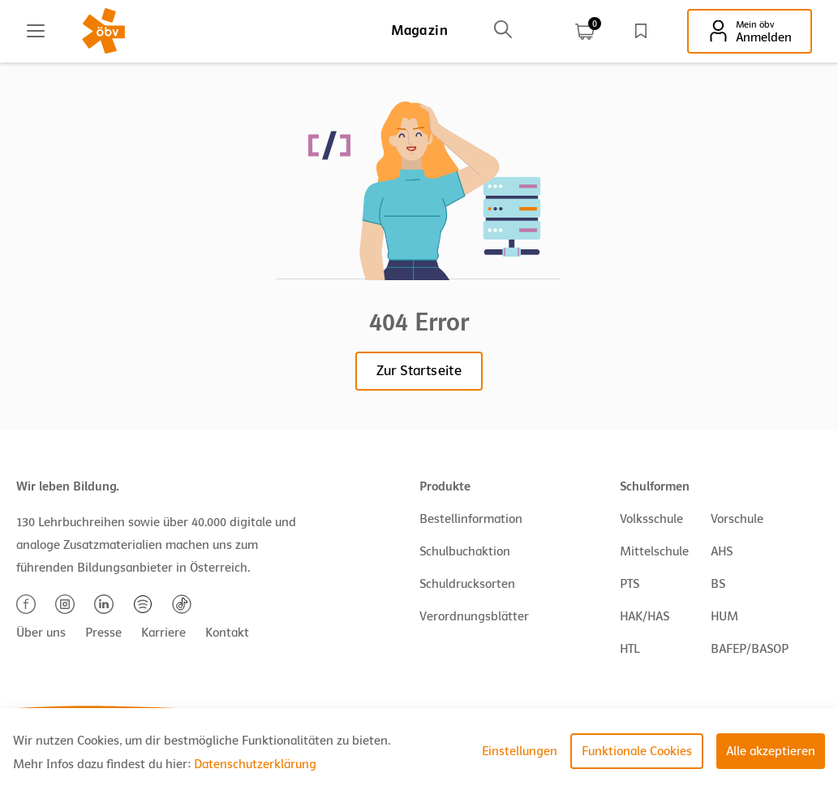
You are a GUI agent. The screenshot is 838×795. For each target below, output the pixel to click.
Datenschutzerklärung (255, 764)
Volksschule (651, 519)
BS (718, 584)
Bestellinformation (470, 519)
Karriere (163, 632)
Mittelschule (654, 551)
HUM (724, 616)
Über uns (41, 632)
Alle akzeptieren (770, 751)
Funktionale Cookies (637, 751)
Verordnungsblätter (474, 616)
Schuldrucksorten (467, 584)
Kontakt (227, 632)
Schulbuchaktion (464, 551)
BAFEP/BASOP (750, 649)
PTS (629, 584)
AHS (722, 551)
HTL (629, 649)
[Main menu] (35, 31)
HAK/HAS (644, 616)
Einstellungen (519, 751)
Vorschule (737, 519)
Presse (103, 632)
